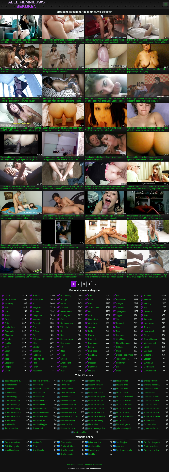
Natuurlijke (93, 319)
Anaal (7, 315)
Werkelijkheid (150, 343)
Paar (118, 331)
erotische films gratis (13, 404)
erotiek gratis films (41, 389)
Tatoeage (148, 327)
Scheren (147, 299)
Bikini (62, 351)
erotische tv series (152, 416)
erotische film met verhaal (153, 397)
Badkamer (92, 367)
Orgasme (37, 351)
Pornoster (148, 319)
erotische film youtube (69, 400)
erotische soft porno (69, 416)
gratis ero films (80, 432)
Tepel (7, 359)
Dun (62, 331)
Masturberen (65, 311)
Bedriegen (92, 351)
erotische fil (65, 397)
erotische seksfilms (41, 412)
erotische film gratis (96, 397)
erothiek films (94, 381)
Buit (90, 303)
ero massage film (67, 381)
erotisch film (149, 393)
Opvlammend (150, 371)
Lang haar (92, 355)
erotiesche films (151, 389)
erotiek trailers (94, 389)
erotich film (65, 385)
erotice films (38, 385)
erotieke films (122, 389)
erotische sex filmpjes (97, 412)
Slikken (119, 347)
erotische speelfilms (125, 416)
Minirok (63, 367)
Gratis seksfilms (67, 446)
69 (61, 347)
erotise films (149, 420)
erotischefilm (10, 420)
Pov (34, 327)
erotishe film (10, 424)
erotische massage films (13, 408)
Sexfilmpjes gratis (124, 450)
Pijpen (7, 295)
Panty (35, 367)
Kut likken (64, 307)
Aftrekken (120, 339)
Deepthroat (37, 315)
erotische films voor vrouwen (69, 404)
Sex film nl (92, 454)
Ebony (91, 335)
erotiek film (9, 389)
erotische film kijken (125, 397)
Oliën (35, 343)
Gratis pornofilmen (13, 442)
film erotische (150, 424)
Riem (146, 335)
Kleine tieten (121, 299)
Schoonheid (93, 307)
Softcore (36, 331)
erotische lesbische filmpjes (153, 404)
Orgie (118, 351)
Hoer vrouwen (66, 339)
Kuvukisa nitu (38, 450)
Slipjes (119, 315)
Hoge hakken (38, 359)
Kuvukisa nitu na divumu (13, 450)
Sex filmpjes (121, 442)
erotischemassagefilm (69, 420)
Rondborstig (65, 295)
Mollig (90, 359)
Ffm (34, 335)
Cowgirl (119, 303)
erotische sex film (68, 412)
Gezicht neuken (123, 343)
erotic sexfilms (11, 385)
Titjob (35, 363)
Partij (7, 355)
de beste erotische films (41, 381)
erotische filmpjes (124, 400)
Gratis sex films (150, 446)
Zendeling (9, 303)
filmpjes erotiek (11, 428)
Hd (34, 303)
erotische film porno (13, 400)
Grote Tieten (10, 299)
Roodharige (10, 331)
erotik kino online (95, 393)
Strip (7, 311)
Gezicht (8, 319)
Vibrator (36, 347)
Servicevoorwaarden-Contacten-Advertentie (84, 465)
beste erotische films (13, 381)
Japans (91, 327)
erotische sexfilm (151, 412)
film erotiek (93, 424)
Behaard (120, 323)
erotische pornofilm (96, 408)
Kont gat (92, 339)
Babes (63, 303)
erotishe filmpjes (40, 424)
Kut (117, 295)
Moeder (8, 339)
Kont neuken (149, 323)
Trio (145, 307)
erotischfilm (121, 420)
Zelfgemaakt (38, 339)
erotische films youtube (97, 404)
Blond (90, 299)
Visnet (7, 371)
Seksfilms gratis (12, 446)
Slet (118, 319)
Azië (90, 315)
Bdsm (7, 351)
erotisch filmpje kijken (13, 397)
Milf (6, 307)
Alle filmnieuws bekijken (26, 4)
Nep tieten (120, 363)
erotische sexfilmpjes (13, 416)
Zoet (146, 315)
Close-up (9, 335)
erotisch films (38, 397)
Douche (91, 371)
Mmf (7, 347)
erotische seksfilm (12, 412)
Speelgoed (121, 311)
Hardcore (148, 295)
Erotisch (147, 359)
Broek (146, 347)
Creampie (148, 355)
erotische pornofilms (125, 408)
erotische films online (41, 404)
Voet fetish (37, 371)
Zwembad (148, 363)
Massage (92, 363)
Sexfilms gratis (66, 454)
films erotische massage (69, 428)
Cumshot (120, 307)
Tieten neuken (122, 359)
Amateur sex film (151, 450)
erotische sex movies (125, 412)
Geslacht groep (150, 339)
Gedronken (149, 367)
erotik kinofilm (122, 393)
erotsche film (66, 424)
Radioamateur (66, 323)
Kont (90, 295)
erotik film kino (39, 393)
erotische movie (40, 408)
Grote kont (9, 363)
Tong (62, 355)
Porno (35, 446)
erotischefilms (39, 420)
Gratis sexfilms (94, 446)
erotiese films (11, 393)
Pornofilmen (93, 450)
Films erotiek (66, 442)
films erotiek (38, 428)
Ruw (62, 371)
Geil (62, 319)
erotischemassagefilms (97, 420)
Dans (118, 371)
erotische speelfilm (96, 416)
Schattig (147, 303)
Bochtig (8, 343)
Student (63, 359)
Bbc (62, 335)
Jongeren (37, 307)
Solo (7, 323)
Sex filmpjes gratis (152, 442)
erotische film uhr (40, 400)
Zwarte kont (65, 363)
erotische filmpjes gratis (153, 400)
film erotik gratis (123, 424)
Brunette (36, 295)
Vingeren (37, 319)
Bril (117, 367)
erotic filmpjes (122, 381)
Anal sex (120, 446)
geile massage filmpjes (125, 428)
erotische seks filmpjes (153, 408)
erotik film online (67, 393)
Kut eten (120, 335)
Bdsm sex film (94, 442)
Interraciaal (149, 331)
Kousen (36, 311)
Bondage (148, 351)
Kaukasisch (10, 327)
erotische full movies (125, 404)
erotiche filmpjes (95, 385)
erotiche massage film (153, 385)
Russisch (37, 355)
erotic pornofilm (150, 381)
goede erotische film (153, 428)
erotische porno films (69, 408)
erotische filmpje (95, 400)
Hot (89, 311)
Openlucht (92, 323)
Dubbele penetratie (124, 355)
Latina (91, 347)
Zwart (118, 327)
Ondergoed (65, 315)
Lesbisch (148, 311)
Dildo (90, 331)
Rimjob (8, 367)
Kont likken (93, 343)
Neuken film (38, 442)
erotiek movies (66, 389)
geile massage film (96, 428)
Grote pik (37, 323)
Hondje (63, 299)
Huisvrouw (65, 343)
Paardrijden (38, 299)
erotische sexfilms (40, 416)
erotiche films (122, 385)
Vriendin (64, 327)
